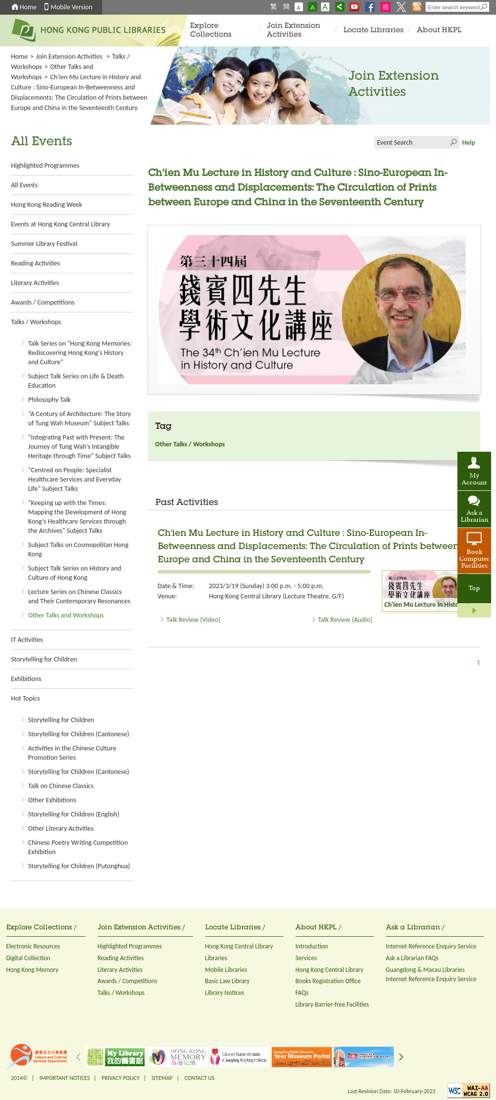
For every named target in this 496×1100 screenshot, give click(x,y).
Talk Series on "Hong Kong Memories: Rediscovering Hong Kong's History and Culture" (80, 352)
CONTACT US (199, 1078)
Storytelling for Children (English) (74, 814)
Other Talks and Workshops (66, 615)
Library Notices (224, 993)
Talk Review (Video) (193, 620)
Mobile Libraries (226, 970)
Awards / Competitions (43, 302)
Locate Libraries (374, 30)
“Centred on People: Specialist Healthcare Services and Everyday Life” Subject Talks (74, 479)
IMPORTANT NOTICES (65, 1078)
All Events (24, 185)
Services (306, 958)
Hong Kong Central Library (239, 946)
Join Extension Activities (293, 30)
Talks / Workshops (36, 322)
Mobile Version (72, 7)
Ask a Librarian (474, 517)
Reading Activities (35, 263)
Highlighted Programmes (45, 165)
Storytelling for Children (44, 659)
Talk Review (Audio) (345, 620)
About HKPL (439, 30)
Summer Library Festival (44, 244)
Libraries (216, 958)
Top (474, 588)
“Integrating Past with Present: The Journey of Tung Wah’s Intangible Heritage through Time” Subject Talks (79, 446)
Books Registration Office (328, 981)
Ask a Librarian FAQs (412, 958)
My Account (474, 479)
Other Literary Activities (61, 828)
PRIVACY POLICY (121, 1078)
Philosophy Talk (49, 400)
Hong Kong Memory (32, 970)
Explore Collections (211, 30)
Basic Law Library (227, 981)
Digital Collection (28, 958)
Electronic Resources (33, 946)
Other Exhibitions (52, 800)
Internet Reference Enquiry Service (431, 946)
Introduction (312, 946)
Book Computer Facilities (474, 559)
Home (28, 7)
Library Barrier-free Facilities (332, 1004)
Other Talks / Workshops (190, 444)
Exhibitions (26, 679)
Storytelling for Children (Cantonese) (78, 734)
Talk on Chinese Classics (61, 786)
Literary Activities (35, 283)
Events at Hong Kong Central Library (60, 224)
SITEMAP (162, 1078)
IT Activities (27, 640)
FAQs (302, 993)
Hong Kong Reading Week (47, 204)
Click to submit (453, 142)
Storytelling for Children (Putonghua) (79, 866)
